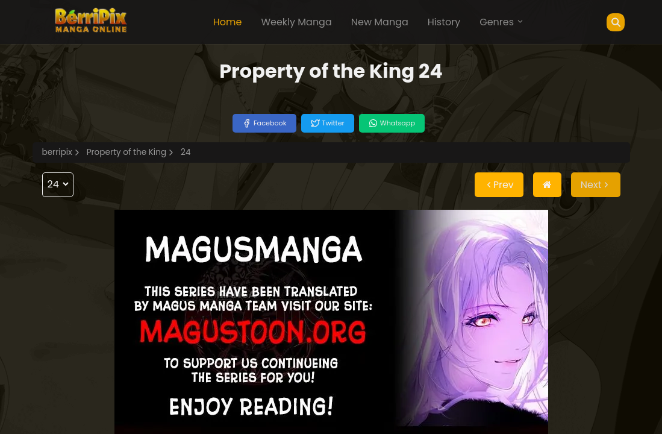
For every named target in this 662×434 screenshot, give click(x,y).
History (444, 22)
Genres (501, 22)
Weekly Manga (296, 22)
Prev (499, 185)
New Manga (379, 22)
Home (227, 22)
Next (595, 184)
